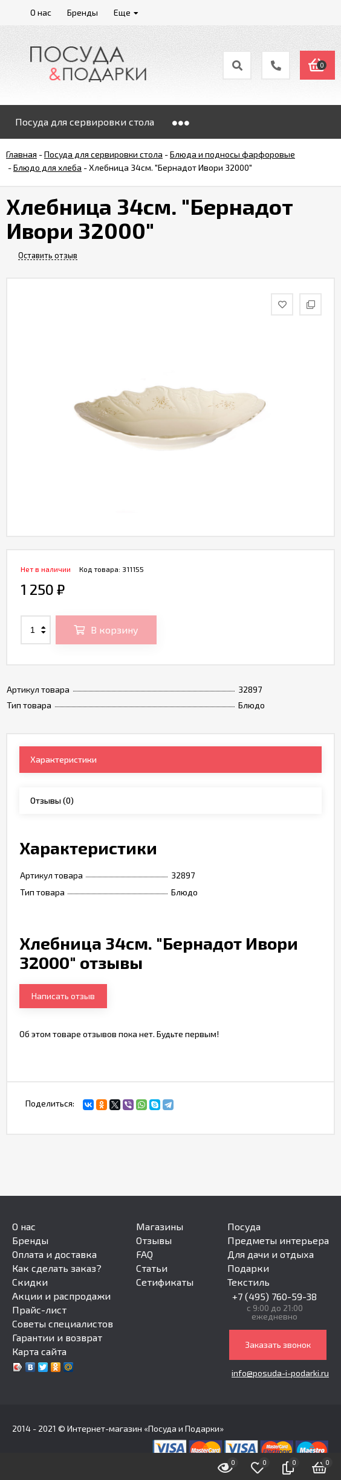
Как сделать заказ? (57, 1268)
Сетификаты (164, 1282)
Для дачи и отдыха (270, 1254)
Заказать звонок (278, 1344)
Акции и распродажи (61, 1295)
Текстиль (248, 1282)
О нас (24, 1226)
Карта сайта (39, 1351)
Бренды (30, 1240)
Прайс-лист (39, 1309)
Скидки (30, 1282)
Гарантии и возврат (57, 1337)
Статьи (151, 1268)
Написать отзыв (63, 996)
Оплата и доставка (54, 1254)
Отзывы (154, 1240)
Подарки (248, 1268)
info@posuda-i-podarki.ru (280, 1373)
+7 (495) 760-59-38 (274, 1296)
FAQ (144, 1254)
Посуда (244, 1226)
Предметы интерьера (278, 1240)
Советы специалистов (62, 1323)
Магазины (159, 1226)
